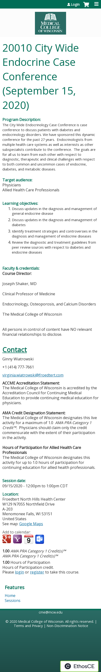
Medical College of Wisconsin (40, 621)
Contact (14, 349)
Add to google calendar (7, 539)
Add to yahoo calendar (18, 539)
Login (75, 4)
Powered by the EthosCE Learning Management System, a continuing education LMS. (79, 666)
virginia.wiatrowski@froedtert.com (32, 375)
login (19, 572)
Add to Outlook (40, 539)
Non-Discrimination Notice (67, 625)
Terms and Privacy (28, 625)
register (37, 572)
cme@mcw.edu (51, 612)
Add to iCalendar (29, 539)
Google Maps (31, 523)
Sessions (12, 600)
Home (10, 595)
